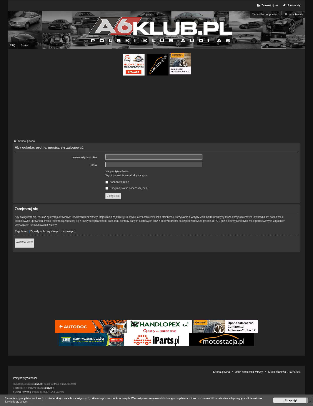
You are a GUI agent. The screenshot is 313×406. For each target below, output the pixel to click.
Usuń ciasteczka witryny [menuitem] (249, 371)
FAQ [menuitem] (12, 45)
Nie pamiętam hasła (116, 171)
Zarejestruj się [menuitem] (267, 5)
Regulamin (21, 231)
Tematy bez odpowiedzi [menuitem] (266, 14)
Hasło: (94, 165)
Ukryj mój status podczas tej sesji (126, 188)
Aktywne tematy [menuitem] (294, 14)
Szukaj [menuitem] (24, 45)
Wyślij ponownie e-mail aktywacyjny (126, 175)
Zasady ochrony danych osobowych (52, 231)
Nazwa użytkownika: (85, 157)
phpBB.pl (49, 388)
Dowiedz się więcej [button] (16, 401)
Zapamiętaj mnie (117, 182)
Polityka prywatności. (25, 378)
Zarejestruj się (24, 241)
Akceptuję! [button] (291, 400)
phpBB (38, 384)
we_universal (24, 392)
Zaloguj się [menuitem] (291, 5)
